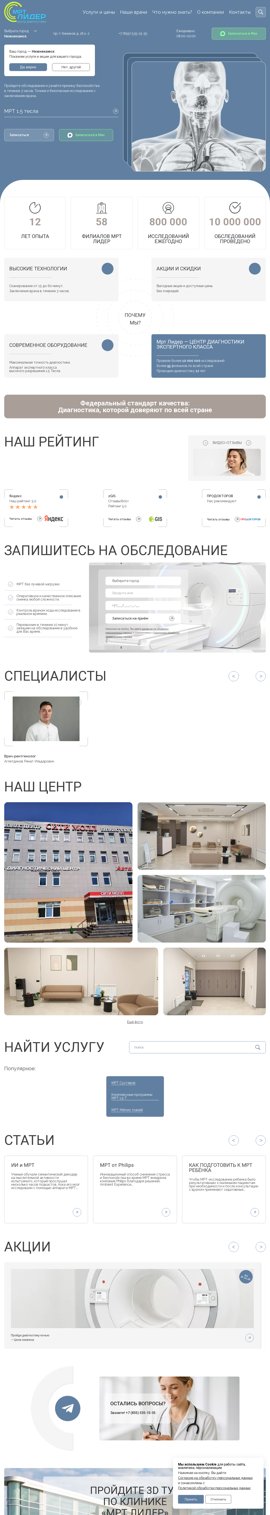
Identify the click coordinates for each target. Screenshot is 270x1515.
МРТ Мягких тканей (127, 1110)
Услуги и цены (99, 12)
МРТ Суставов (123, 1083)
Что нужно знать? (172, 12)
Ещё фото (135, 1022)
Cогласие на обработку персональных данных (215, 1478)
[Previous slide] (205, 442)
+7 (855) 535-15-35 (133, 33)
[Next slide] (248, 442)
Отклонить (218, 1499)
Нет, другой (71, 67)
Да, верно (28, 67)
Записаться (29, 135)
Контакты (240, 12)
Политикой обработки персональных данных (214, 1488)
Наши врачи (133, 12)
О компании (210, 12)
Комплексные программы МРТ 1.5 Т (131, 1096)
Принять (191, 1499)
